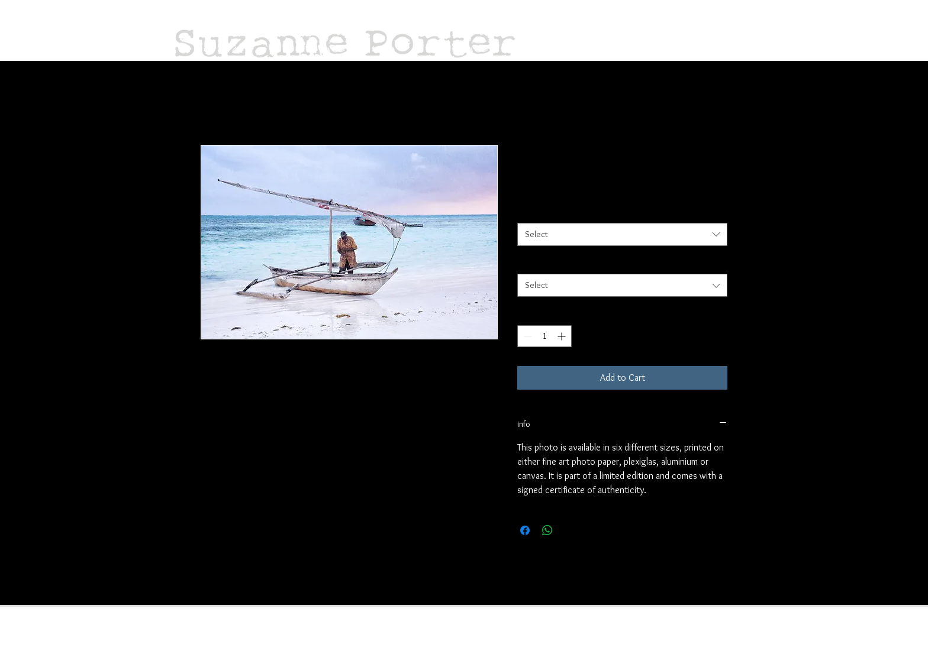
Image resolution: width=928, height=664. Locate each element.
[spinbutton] (544, 336)
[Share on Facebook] (525, 530)
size (524, 211)
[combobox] (622, 234)
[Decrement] (526, 336)
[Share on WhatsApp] (547, 530)
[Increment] (562, 336)
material (531, 263)
